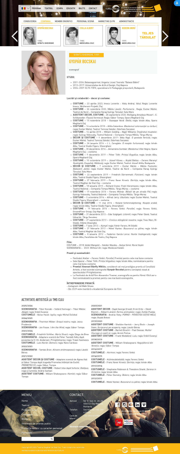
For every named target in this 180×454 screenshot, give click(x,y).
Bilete (82, 9)
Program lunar (29, 410)
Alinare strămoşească (63, 350)
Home (25, 401)
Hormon (111, 353)
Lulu (134, 336)
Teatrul (48, 9)
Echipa (60, 9)
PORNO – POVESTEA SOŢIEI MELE (138, 315)
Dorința (130, 362)
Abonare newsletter (80, 427)
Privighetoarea (57, 340)
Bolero (125, 375)
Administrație (126, 21)
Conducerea (30, 21)
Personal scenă (85, 21)
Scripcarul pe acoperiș (108, 327)
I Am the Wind (57, 327)
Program (36, 9)
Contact (93, 9)
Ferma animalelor (125, 312)
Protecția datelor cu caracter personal (42, 428)
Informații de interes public (36, 424)
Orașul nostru (63, 322)
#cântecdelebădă (115, 359)
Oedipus (84, 368)
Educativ (70, 9)
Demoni (53, 343)
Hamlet (71, 374)
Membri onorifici (63, 21)
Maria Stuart (61, 334)
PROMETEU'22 (29, 365)
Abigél (25, 312)
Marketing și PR (106, 21)
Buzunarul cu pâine (130, 382)
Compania (45, 21)
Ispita (53, 315)
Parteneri (27, 433)
